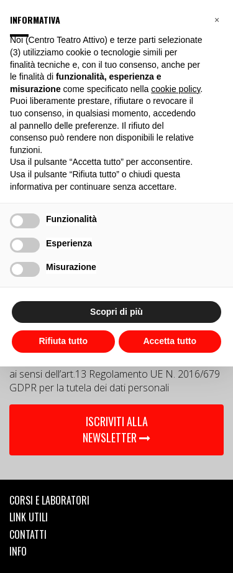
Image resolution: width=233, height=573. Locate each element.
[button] (217, 20)
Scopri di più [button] (116, 312)
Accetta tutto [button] (169, 341)
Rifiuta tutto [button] (63, 341)
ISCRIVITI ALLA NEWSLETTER (116, 429)
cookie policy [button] (175, 89)
